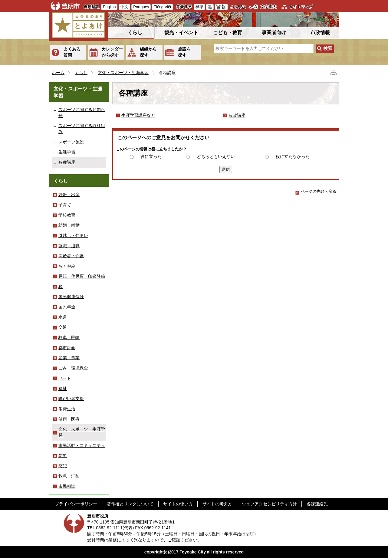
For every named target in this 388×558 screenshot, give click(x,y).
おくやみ (66, 266)
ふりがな (238, 7)
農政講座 (237, 115)
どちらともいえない (216, 156)
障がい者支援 (71, 398)
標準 (199, 7)
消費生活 (66, 408)
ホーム (58, 72)
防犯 (62, 465)
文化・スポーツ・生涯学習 (123, 72)
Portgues (141, 7)
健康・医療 (69, 419)
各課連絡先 (317, 503)
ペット (64, 378)
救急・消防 (69, 476)
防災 (62, 455)
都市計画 (66, 347)
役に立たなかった (293, 156)
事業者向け (274, 32)
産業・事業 (69, 357)
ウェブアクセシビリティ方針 (269, 503)
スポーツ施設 (71, 142)
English (109, 7)
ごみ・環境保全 (73, 368)
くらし (135, 32)
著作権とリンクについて (130, 503)
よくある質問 (72, 52)
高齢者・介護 (71, 255)
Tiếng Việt (162, 7)
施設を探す (184, 52)
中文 (124, 7)
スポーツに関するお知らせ (81, 112)
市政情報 (320, 32)
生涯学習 (66, 151)
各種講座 (66, 162)
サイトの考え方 (217, 503)
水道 (62, 317)
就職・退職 (69, 245)
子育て (64, 204)
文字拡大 (268, 7)
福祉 (62, 388)
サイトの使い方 (178, 503)
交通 (62, 327)
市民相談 (66, 486)
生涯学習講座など (138, 115)
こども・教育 (227, 32)
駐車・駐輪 (69, 337)
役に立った (151, 156)
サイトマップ (301, 7)
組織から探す (148, 52)
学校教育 (66, 215)
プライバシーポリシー (76, 503)
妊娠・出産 (69, 194)
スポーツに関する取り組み (81, 128)
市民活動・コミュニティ (81, 445)
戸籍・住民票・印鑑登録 (81, 276)
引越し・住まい (73, 235)
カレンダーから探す (112, 52)
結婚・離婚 (69, 225)
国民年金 (66, 306)
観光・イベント (181, 32)
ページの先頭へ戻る (315, 191)
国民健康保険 (71, 296)
